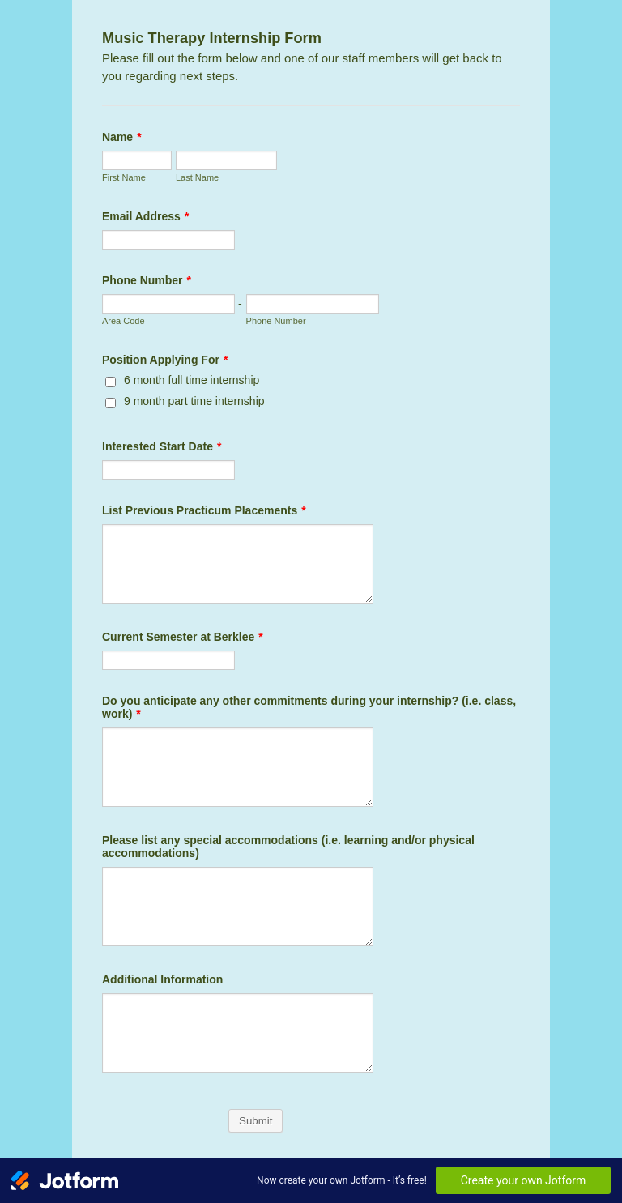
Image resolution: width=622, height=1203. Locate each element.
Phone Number (146, 280)
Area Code (123, 321)
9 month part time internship (194, 401)
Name (122, 136)
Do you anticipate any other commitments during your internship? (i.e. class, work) (309, 707)
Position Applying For (165, 359)
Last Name (197, 177)
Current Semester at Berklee (182, 636)
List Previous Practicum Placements (204, 510)
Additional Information (162, 979)
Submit (255, 1121)
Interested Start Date (161, 446)
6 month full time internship (191, 379)
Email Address (145, 216)
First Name (124, 177)
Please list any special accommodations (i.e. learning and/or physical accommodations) (288, 847)
